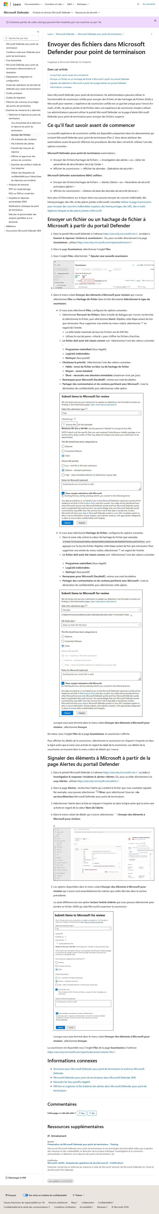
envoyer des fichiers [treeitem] (20, 134)
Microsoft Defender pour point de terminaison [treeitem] (22, 45)
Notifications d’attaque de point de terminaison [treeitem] (24, 208)
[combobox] (21, 38)
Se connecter (149, 3)
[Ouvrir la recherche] (138, 4)
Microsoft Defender (65, 33)
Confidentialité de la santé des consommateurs (26, 1206)
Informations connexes (61, 87)
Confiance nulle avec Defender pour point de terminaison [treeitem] (23, 54)
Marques (101, 1206)
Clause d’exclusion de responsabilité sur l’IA (24, 1202)
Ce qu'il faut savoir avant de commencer (69, 75)
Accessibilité (85, 1206)
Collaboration (88, 1202)
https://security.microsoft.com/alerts (96, 781)
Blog (73, 1202)
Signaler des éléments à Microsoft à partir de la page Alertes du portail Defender (88, 83)
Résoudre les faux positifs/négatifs (71, 1081)
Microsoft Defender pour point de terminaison (100, 33)
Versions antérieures (58, 1202)
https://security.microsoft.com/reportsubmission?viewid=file (80, 1052)
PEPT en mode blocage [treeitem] (19, 189)
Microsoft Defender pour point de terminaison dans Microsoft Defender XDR (94, 1077)
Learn (50, 33)
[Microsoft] (6, 4)
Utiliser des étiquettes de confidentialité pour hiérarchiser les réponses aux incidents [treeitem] (26, 176)
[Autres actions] (151, 34)
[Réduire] (38, 32)
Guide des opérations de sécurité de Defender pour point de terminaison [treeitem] (23, 86)
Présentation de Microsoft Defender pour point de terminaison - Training (83, 1144)
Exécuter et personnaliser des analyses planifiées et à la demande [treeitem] (22, 218)
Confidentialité (105, 1202)
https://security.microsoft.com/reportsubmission (103, 242)
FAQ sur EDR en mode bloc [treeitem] (21, 193)
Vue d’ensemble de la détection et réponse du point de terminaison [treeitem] (26, 126)
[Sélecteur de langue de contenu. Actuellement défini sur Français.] (11, 1195)
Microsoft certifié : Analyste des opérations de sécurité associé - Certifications (85, 1163)
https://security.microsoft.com (119, 233)
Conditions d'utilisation (65, 1206)
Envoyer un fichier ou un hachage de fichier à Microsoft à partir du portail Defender (89, 79)
